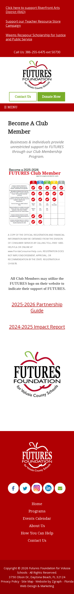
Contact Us (37, 540)
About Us (37, 526)
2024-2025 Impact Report (37, 326)
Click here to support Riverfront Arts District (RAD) (33, 10)
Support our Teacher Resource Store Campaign (33, 23)
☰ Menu (10, 107)
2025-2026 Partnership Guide (37, 307)
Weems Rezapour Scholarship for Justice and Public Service (36, 37)
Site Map (27, 581)
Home (37, 504)
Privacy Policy (10, 581)
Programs (37, 511)
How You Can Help (37, 533)
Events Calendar (37, 518)
